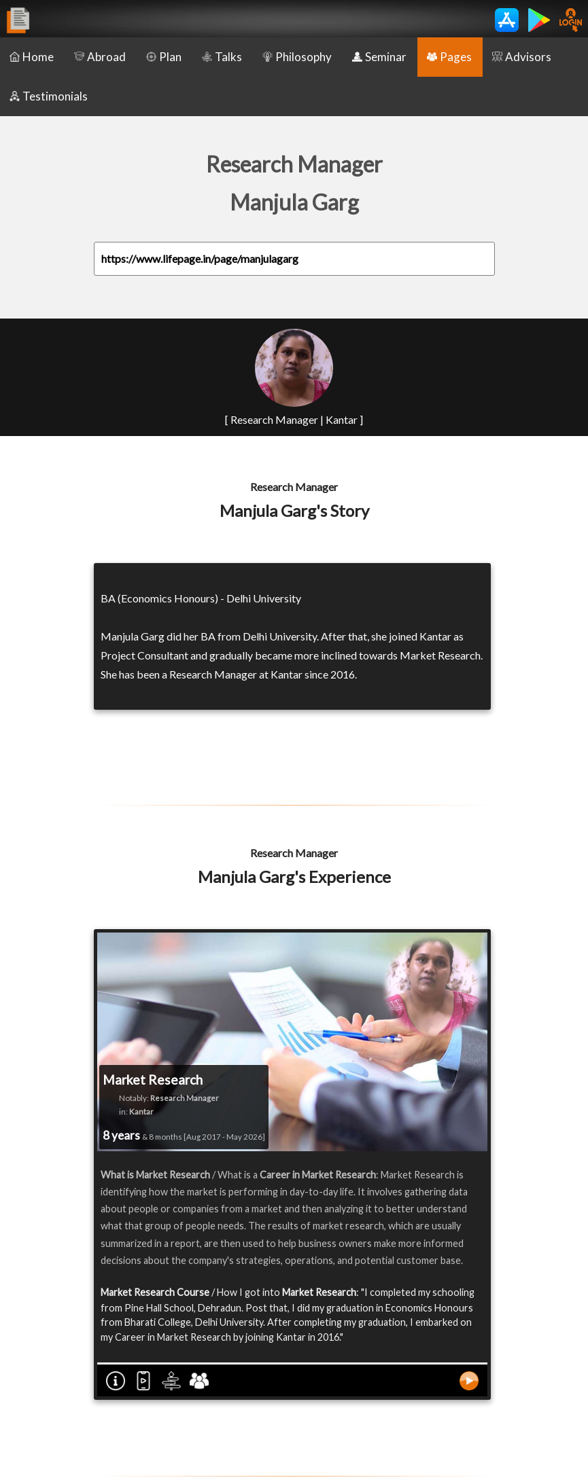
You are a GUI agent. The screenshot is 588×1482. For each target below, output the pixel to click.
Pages (449, 57)
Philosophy (297, 57)
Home (32, 57)
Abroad (100, 57)
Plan (163, 57)
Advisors (521, 57)
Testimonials (49, 96)
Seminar (379, 57)
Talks (222, 57)
